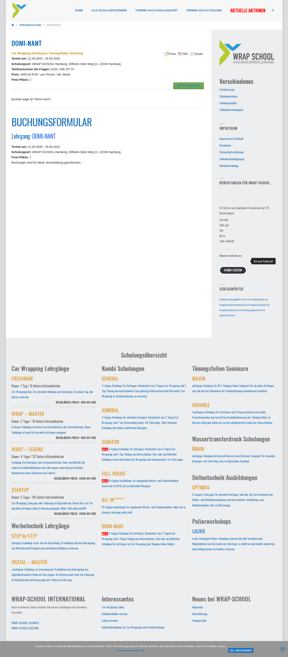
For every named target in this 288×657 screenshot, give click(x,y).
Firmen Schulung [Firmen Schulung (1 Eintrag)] (243, 310)
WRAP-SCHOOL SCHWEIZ (25, 623)
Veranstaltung (30, 25)
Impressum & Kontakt (231, 138)
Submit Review (233, 270)
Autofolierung (199, 613)
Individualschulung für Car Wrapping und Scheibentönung (133, 627)
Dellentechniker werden (114, 613)
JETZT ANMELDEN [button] (188, 85)
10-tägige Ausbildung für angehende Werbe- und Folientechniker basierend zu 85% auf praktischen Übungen (140, 480)
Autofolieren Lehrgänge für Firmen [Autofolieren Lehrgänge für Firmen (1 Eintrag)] (233, 299)
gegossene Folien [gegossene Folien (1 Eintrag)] (258, 310)
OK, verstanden (241, 650)
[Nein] (283, 649)
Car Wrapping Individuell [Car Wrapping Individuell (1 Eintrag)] (255, 304)
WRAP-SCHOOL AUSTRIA (25, 628)
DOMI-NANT (44, 136)
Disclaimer (225, 145)
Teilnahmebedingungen (231, 159)
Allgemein (197, 607)
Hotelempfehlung (228, 165)
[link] (272, 10)
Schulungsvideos (228, 96)
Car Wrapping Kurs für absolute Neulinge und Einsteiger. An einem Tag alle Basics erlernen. (54, 392)
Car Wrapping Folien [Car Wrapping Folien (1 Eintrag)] (256, 299)
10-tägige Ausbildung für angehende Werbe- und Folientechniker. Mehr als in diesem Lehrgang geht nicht (143, 506)
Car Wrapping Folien (113, 607)
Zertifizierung (227, 89)
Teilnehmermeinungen (231, 109)
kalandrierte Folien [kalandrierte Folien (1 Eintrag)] (227, 315)
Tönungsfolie (199, 620)
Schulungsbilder (228, 103)
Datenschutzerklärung (231, 152)
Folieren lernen (110, 620)
